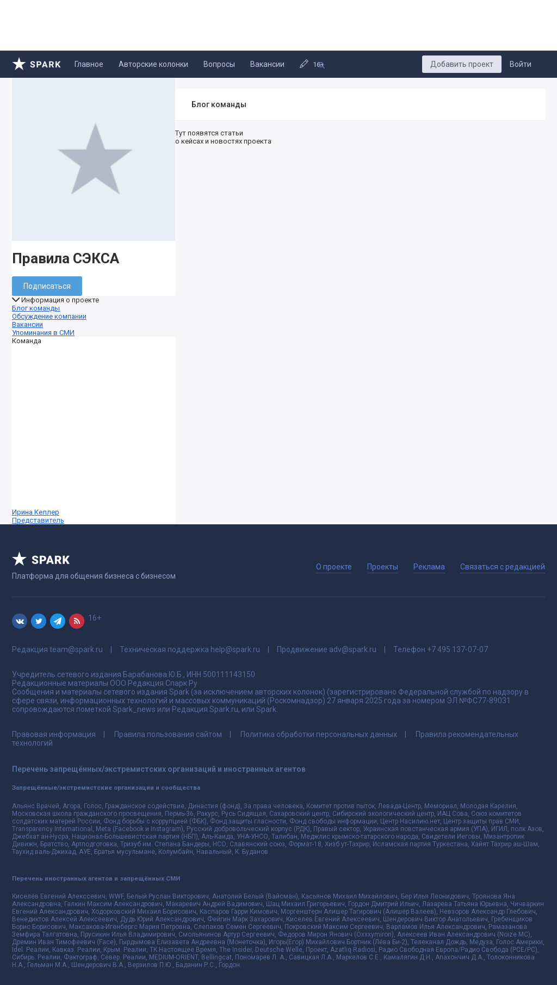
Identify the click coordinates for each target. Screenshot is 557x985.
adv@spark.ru (352, 649)
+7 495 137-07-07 (457, 649)
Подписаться (47, 286)
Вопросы (219, 64)
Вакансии (267, 64)
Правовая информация (54, 734)
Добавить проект (461, 64)
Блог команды (36, 308)
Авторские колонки (153, 64)
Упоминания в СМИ (43, 333)
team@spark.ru (76, 649)
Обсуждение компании (49, 316)
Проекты (382, 566)
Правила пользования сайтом (168, 734)
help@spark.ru (235, 649)
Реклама (429, 566)
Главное (89, 64)
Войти (520, 64)
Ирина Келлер (93, 434)
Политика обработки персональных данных (318, 734)
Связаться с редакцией (502, 566)
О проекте (334, 566)
